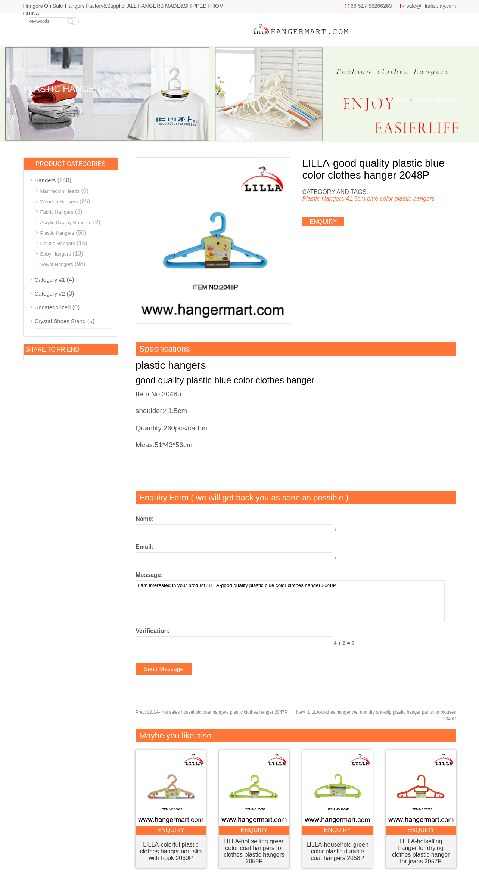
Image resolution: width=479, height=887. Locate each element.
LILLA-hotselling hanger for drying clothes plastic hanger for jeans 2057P (421, 851)
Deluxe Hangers (57, 243)
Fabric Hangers (57, 212)
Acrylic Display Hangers (65, 222)
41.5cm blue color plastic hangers (390, 198)
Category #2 (50, 293)
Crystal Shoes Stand (60, 321)
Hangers (396, 99)
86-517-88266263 (371, 6)
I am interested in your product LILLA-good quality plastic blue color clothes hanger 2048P (290, 601)
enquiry (323, 222)
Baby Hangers (55, 254)
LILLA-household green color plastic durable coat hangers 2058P (337, 851)
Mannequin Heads (60, 191)
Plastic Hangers (435, 99)
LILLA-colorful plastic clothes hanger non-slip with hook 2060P (171, 851)
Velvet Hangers (56, 264)
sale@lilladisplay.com (431, 6)
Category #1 (50, 279)
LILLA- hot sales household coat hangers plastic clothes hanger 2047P (211, 712)
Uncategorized (53, 307)
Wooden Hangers (59, 201)
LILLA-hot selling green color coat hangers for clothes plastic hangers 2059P (254, 851)
